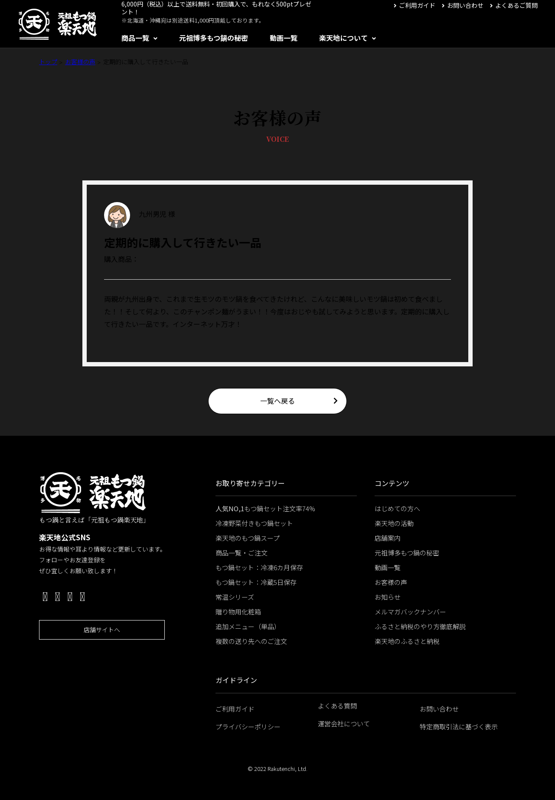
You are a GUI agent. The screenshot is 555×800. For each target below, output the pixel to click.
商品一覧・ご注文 (241, 552)
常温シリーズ (234, 596)
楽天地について (343, 38)
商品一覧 (135, 38)
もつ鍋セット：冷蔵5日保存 (256, 582)
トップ (48, 61)
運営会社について (344, 723)
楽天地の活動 (394, 523)
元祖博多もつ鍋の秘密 (213, 38)
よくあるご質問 (516, 5)
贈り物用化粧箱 (238, 611)
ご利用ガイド (417, 5)
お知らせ (388, 596)
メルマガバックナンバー (410, 611)
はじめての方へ (397, 508)
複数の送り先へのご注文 (251, 641)
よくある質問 (337, 705)
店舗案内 (388, 537)
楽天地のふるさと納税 (407, 641)
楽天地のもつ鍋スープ (247, 537)
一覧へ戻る (277, 400)
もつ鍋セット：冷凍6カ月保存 (259, 567)
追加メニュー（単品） (248, 626)
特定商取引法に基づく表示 (459, 726)
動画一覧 (283, 38)
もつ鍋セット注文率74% (265, 508)
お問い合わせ (465, 5)
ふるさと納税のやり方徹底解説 (420, 626)
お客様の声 (80, 61)
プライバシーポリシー (248, 726)
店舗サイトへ (102, 629)
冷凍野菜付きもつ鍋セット (254, 523)
